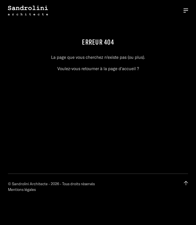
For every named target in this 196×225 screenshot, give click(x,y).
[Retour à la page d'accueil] (28, 10)
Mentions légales (22, 189)
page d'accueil (122, 68)
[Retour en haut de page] (186, 183)
